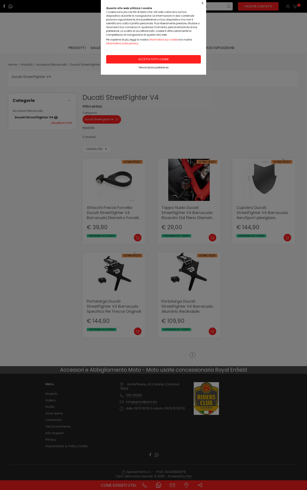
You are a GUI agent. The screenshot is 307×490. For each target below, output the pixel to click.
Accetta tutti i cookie (153, 59)
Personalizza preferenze (153, 67)
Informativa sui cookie (163, 39)
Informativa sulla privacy (122, 43)
